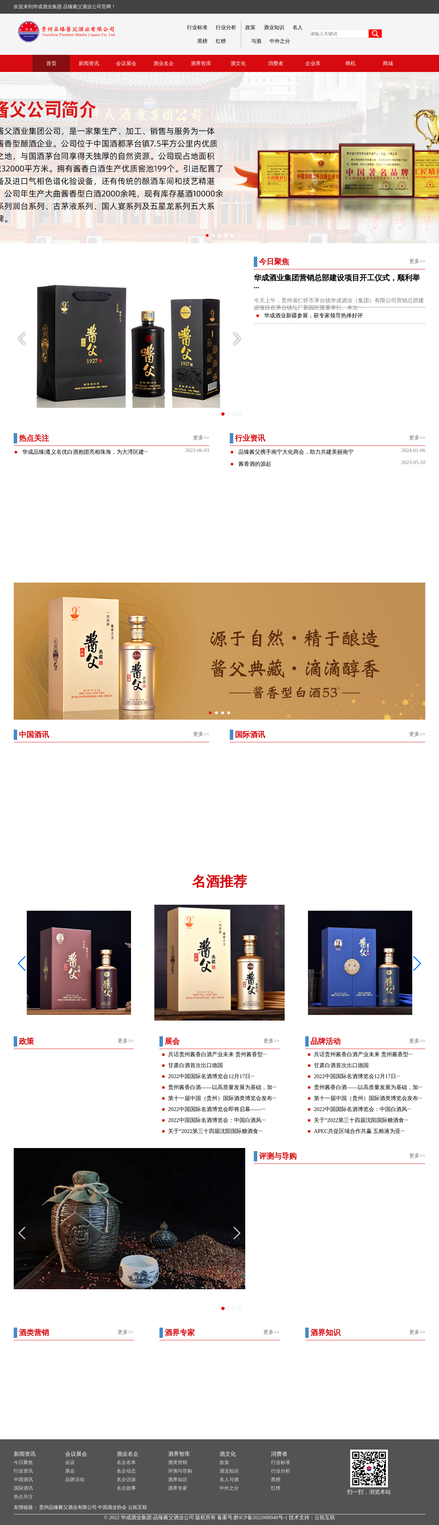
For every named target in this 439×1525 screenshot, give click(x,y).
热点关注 (23, 1496)
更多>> (417, 261)
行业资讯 (23, 1471)
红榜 (221, 41)
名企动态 (126, 1471)
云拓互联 (137, 1507)
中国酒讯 (23, 1479)
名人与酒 (229, 1479)
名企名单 (126, 1462)
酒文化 (228, 1454)
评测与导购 (180, 1471)
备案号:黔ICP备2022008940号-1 (252, 1517)
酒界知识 (177, 1479)
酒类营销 (177, 1462)
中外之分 (280, 41)
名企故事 (126, 1488)
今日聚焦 (23, 1462)
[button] (417, 963)
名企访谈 (126, 1479)
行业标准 (197, 27)
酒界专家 (177, 1488)
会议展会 (76, 1454)
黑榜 (202, 41)
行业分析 (226, 27)
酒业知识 (274, 27)
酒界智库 (179, 1454)
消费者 (279, 1454)
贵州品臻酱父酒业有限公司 (68, 1507)
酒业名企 (128, 1454)
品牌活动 (74, 1479)
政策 (250, 27)
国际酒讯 (23, 1488)
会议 (70, 1462)
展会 (70, 1471)
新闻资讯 (25, 1454)
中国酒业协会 (112, 1507)
